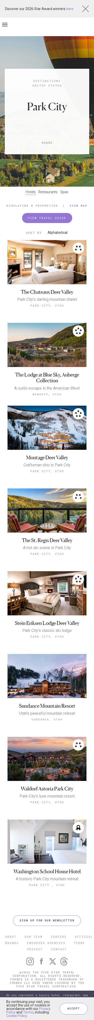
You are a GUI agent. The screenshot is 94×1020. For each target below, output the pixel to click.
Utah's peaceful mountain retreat (47, 713)
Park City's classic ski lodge (47, 631)
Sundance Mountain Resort (47, 706)
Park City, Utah (47, 305)
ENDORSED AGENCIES (46, 943)
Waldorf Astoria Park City (47, 789)
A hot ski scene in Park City (47, 548)
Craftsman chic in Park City (47, 465)
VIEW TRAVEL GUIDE (47, 218)
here (69, 9)
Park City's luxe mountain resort (47, 796)
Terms (28, 1012)
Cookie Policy (16, 1016)
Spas (64, 192)
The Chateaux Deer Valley (47, 292)
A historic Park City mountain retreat (47, 879)
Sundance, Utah (47, 719)
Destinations (47, 81)
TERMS (79, 943)
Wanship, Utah (47, 394)
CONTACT (59, 949)
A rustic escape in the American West (47, 388)
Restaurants (48, 192)
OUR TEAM (34, 936)
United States (47, 85)
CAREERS (59, 936)
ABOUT (10, 936)
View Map (78, 205)
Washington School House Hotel (47, 872)
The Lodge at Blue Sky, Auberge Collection (47, 378)
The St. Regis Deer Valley (47, 540)
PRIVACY (35, 949)
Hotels (31, 192)
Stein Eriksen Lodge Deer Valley (47, 623)
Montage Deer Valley (47, 458)
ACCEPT (73, 1008)
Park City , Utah (47, 885)
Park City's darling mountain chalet (47, 300)
